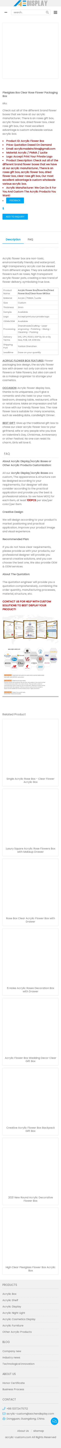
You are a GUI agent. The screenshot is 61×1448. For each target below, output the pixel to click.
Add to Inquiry (15, 216)
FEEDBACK (15, 200)
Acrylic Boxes (39, 461)
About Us (23, 1431)
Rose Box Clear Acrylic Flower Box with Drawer (30, 920)
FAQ (30, 239)
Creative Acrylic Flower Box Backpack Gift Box (30, 1129)
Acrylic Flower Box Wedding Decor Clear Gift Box (30, 1059)
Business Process (13, 1389)
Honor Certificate (13, 1383)
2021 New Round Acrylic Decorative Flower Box (30, 1199)
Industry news (11, 1357)
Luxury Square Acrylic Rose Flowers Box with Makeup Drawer (30, 850)
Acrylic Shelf (10, 1300)
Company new (11, 1351)
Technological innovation (18, 1364)
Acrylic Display (20, 461)
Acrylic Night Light (13, 1313)
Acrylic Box (9, 1294)
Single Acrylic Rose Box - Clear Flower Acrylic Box (30, 780)
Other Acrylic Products (17, 465)
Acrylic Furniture (12, 1325)
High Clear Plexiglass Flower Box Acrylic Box (30, 1269)
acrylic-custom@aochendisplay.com (30, 1414)
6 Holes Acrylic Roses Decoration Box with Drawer (30, 990)
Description (13, 239)
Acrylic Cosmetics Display (18, 1319)
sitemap (38, 1431)
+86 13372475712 (17, 1409)
